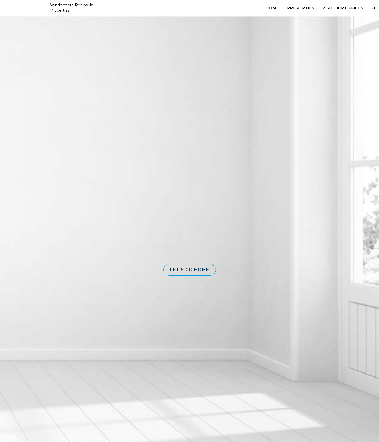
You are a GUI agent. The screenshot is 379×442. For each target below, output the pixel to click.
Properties (300, 7)
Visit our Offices (342, 7)
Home (272, 7)
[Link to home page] (24, 8)
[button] (189, 270)
